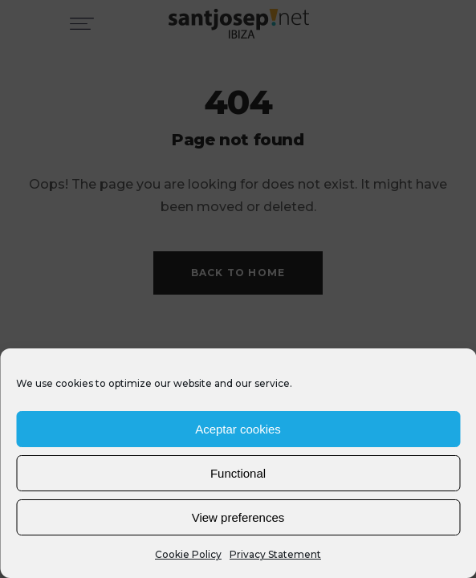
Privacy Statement (275, 554)
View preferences (238, 517)
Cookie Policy (188, 554)
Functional (238, 473)
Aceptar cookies (238, 429)
